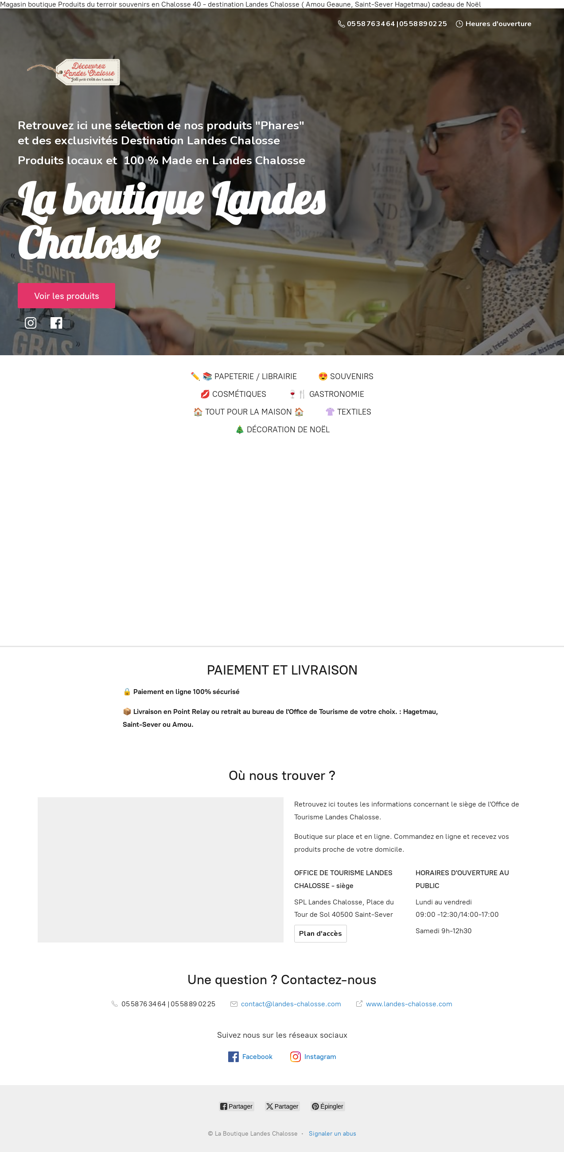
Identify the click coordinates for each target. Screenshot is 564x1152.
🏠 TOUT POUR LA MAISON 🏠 (248, 412)
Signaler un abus (332, 1133)
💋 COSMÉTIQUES (233, 394)
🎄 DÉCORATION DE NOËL (282, 429)
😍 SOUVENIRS (345, 376)
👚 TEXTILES (348, 412)
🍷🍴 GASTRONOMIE (326, 394)
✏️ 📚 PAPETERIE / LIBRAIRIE (244, 376)
